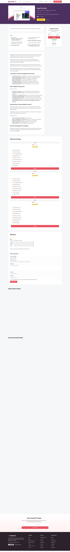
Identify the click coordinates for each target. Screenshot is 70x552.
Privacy (29, 545)
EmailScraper (53, 543)
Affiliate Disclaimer (31, 543)
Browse (42, 1)
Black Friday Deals (58, 1)
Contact (29, 548)
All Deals (41, 540)
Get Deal (54, 37)
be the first (48, 12)
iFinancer (52, 540)
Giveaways (42, 548)
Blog (50, 1)
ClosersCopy (53, 548)
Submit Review (13, 281)
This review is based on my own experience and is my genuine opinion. (24, 279)
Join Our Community (18, 545)
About (46, 1)
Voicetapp (52, 545)
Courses (41, 545)
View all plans (41, 19)
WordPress (42, 543)
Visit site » (48, 19)
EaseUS (52, 538)
